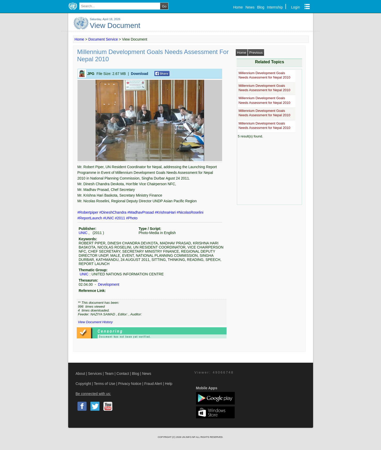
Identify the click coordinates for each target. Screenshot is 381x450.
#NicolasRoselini (190, 212)
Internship (275, 7)
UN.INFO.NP (189, 437)
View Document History (95, 322)
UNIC (83, 233)
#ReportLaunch (90, 218)
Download (139, 74)
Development (108, 284)
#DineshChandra (113, 212)
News (249, 7)
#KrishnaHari (166, 212)
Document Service (103, 39)
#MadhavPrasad (141, 212)
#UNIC (109, 218)
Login (295, 7)
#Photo (131, 218)
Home (238, 7)
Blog (260, 7)
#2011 (120, 218)
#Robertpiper (88, 212)
